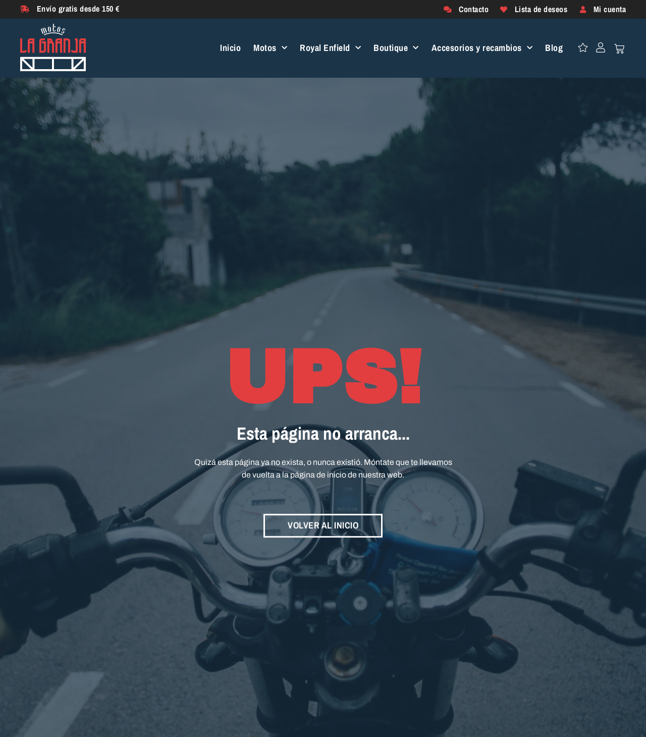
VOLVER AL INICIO (323, 524)
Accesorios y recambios (482, 48)
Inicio (230, 48)
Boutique (396, 48)
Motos (270, 48)
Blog (554, 48)
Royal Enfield (330, 48)
